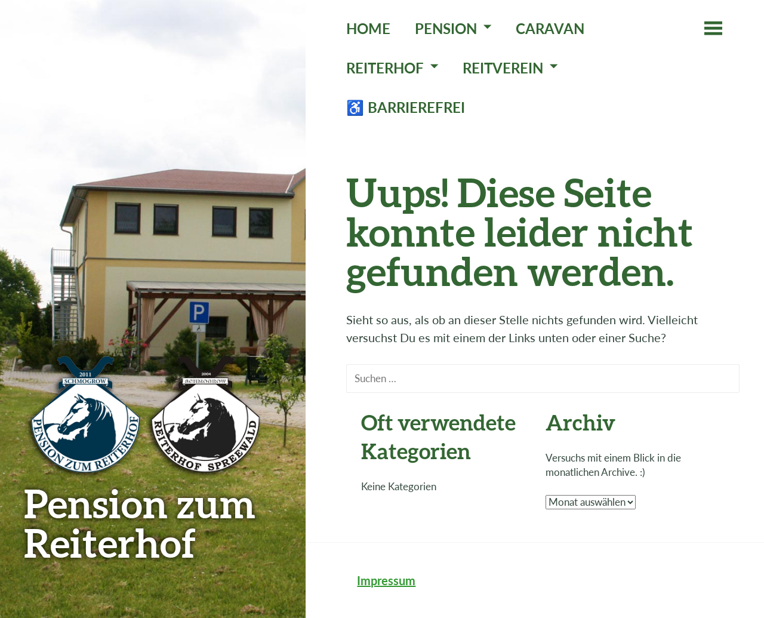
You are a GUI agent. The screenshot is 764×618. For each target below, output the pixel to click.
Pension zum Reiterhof (139, 522)
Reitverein (503, 67)
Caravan (550, 28)
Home (368, 28)
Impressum (386, 580)
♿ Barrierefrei (405, 107)
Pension (446, 28)
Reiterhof (385, 67)
